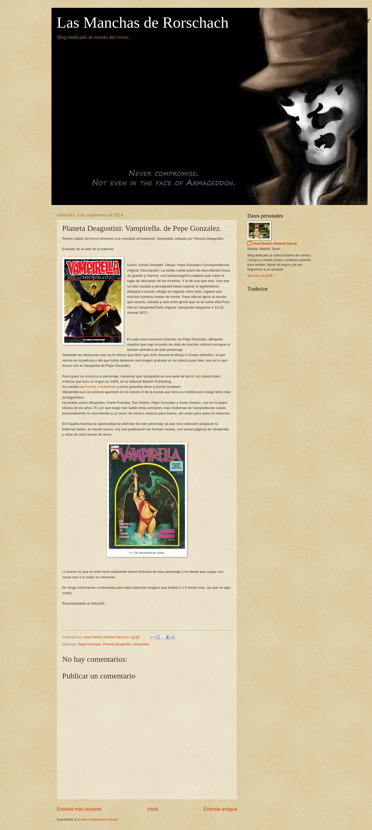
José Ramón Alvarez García (275, 243)
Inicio (152, 809)
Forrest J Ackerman (100, 387)
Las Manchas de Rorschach (143, 22)
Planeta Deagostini (117, 644)
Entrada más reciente (79, 809)
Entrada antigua (220, 809)
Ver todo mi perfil (260, 276)
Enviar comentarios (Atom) (98, 819)
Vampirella (141, 644)
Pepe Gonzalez (89, 644)
